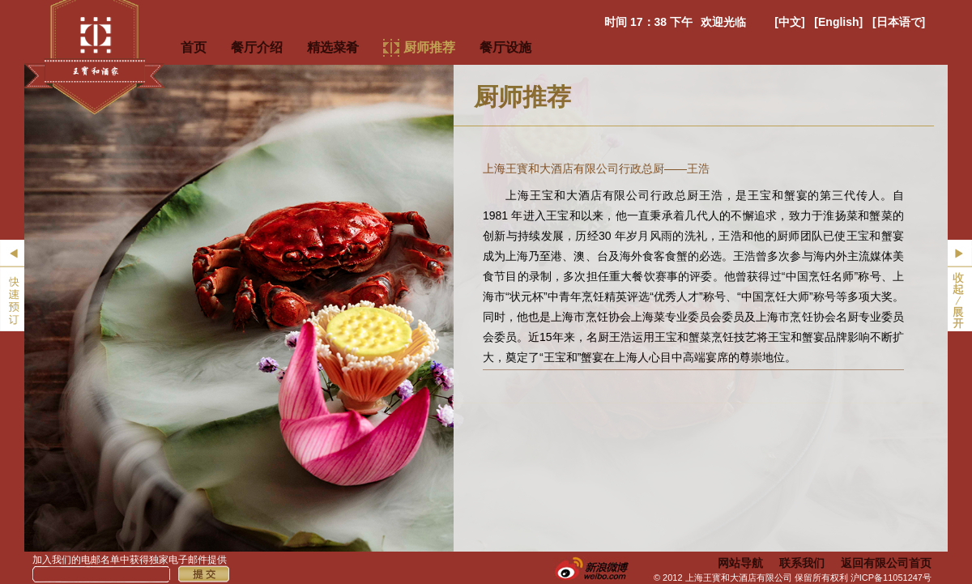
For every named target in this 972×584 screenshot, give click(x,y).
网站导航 (740, 562)
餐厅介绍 (257, 47)
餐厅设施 (505, 47)
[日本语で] (898, 21)
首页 (194, 47)
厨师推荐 (429, 47)
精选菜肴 (333, 47)
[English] (838, 21)
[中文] (789, 21)
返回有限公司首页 (886, 562)
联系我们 (802, 562)
